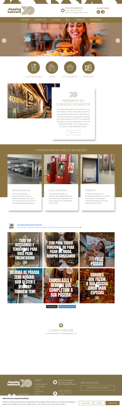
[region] (61, 401)
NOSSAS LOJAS (40, 20)
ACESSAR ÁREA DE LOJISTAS (97, 388)
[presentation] (4, 40)
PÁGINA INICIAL (41, 384)
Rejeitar (99, 403)
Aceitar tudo (112, 403)
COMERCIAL (80, 20)
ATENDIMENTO (96, 20)
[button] (59, 53)
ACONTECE (56, 20)
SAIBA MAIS (73, 132)
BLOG (68, 20)
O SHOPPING (25, 20)
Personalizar (85, 403)
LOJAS (37, 389)
